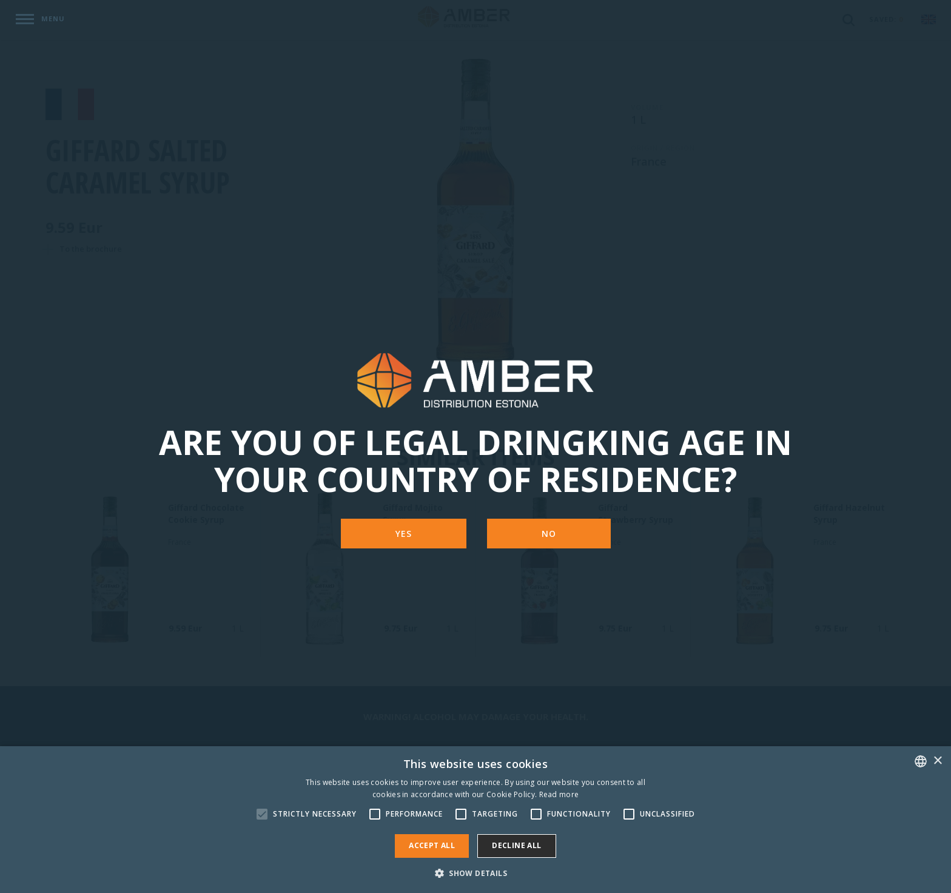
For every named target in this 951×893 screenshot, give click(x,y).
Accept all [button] (432, 845)
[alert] (475, 819)
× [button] (937, 761)
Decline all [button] (516, 845)
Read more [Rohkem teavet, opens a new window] (559, 794)
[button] (475, 872)
